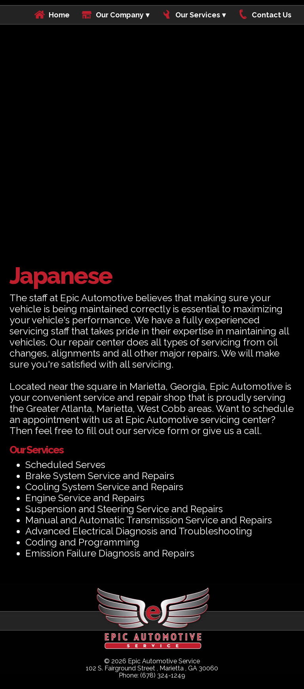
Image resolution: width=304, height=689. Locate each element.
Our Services (197, 15)
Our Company (120, 15)
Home (59, 15)
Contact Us (271, 15)
